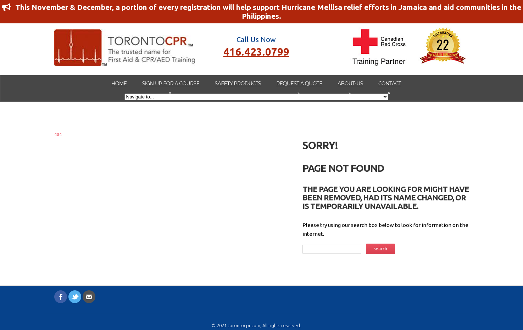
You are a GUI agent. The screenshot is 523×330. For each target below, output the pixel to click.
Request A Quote (299, 87)
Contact (389, 87)
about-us (350, 87)
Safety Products (238, 83)
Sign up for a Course (171, 87)
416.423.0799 (256, 51)
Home (119, 83)
